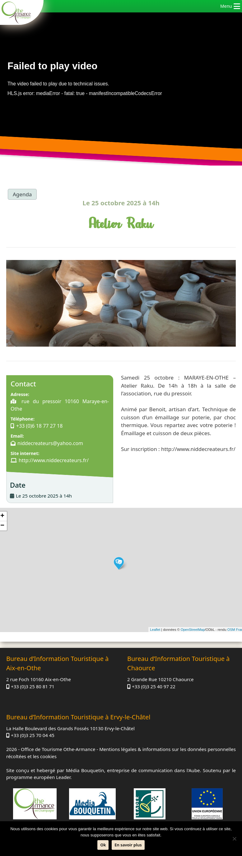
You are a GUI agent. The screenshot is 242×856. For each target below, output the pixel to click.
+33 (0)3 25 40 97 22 (153, 686)
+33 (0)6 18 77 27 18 (39, 425)
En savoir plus (128, 845)
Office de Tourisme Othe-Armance (58, 749)
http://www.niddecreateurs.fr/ (54, 460)
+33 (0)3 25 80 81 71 (32, 686)
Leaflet (155, 629)
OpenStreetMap (193, 629)
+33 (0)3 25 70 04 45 (32, 735)
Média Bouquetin (85, 770)
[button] (226, 6)
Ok (103, 845)
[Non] (234, 839)
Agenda (22, 194)
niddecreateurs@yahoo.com (50, 443)
